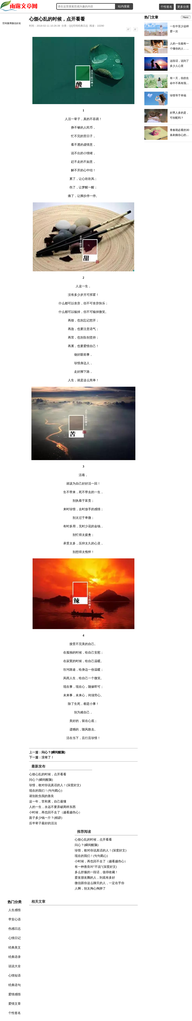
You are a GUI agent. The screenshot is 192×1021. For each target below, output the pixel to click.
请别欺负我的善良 (41, 796)
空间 (4, 23)
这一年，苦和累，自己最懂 (47, 801)
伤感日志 (14, 928)
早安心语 (14, 919)
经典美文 (14, 947)
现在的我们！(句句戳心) (45, 790)
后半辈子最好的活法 (43, 823)
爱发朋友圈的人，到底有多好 (95, 877)
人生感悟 (14, 910)
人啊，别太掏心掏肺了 (90, 888)
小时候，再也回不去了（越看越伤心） (55, 812)
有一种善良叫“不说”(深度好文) (96, 866)
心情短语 (14, 975)
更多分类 (183, 6)
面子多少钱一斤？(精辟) (45, 817)
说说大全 (14, 966)
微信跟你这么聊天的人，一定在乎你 (99, 883)
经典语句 (14, 985)
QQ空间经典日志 (78, 25)
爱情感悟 (14, 994)
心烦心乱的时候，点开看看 (47, 774)
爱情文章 (14, 1003)
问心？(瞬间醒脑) (53, 752)
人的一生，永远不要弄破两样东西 (52, 807)
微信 (14, 23)
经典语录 (14, 956)
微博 (9, 23)
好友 (18, 23)
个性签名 (166, 6)
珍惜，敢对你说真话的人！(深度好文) (55, 785)
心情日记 (14, 938)
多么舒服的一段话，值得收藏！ (96, 872)
